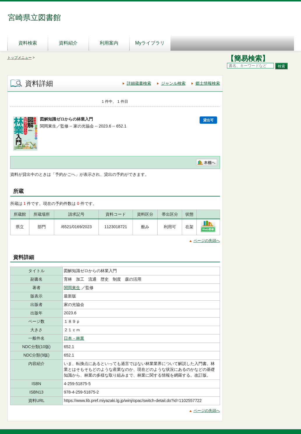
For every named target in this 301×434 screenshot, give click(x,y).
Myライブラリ (150, 42)
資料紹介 (68, 42)
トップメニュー (19, 58)
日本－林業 (74, 338)
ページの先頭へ (206, 240)
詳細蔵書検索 (139, 83)
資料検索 (27, 42)
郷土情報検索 (208, 83)
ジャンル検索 (173, 83)
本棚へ (209, 162)
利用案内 (109, 42)
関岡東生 (72, 287)
